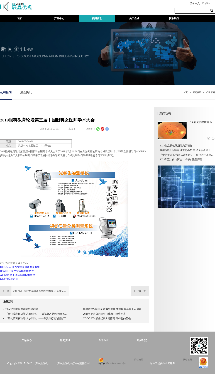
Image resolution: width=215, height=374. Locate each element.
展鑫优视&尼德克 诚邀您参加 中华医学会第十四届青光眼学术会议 (114, 309)
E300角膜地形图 (9, 279)
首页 (19, 18)
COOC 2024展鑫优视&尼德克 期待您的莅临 (107, 318)
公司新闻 (210, 92)
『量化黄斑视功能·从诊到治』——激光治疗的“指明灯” (35, 318)
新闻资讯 (197, 92)
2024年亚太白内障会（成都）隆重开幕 (104, 313)
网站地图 (138, 359)
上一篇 (34, 291)
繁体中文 (195, 3)
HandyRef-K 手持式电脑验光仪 (17, 271)
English (206, 3)
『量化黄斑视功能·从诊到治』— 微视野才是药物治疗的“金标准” (36, 313)
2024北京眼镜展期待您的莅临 (21, 309)
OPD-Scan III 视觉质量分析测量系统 (20, 267)
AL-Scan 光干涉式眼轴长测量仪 (17, 275)
